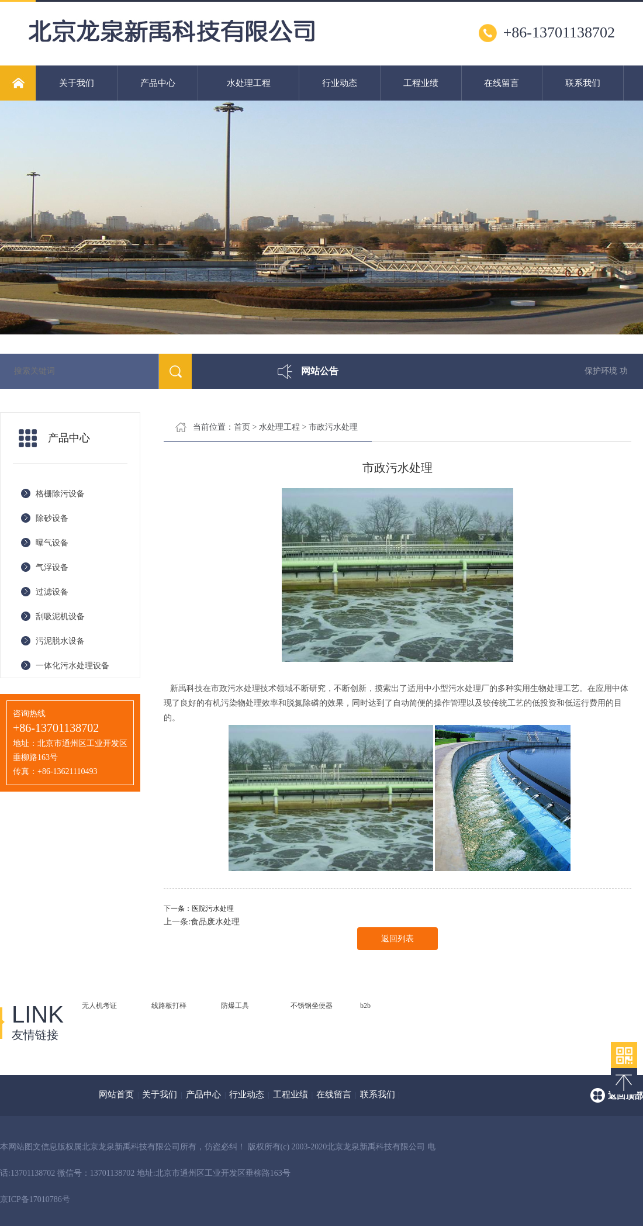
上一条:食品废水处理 (202, 921)
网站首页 (116, 1094)
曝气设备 (52, 542)
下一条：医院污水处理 (199, 908)
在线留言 (501, 83)
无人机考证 (99, 1005)
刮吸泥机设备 (60, 616)
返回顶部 (625, 1095)
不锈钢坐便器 (312, 1005)
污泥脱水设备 (60, 641)
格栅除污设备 (60, 493)
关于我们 (76, 83)
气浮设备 (52, 567)
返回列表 (397, 938)
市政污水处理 (333, 427)
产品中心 (157, 83)
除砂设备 (52, 518)
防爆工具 (235, 1005)
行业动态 (339, 83)
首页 (242, 427)
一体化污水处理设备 (72, 665)
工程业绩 (420, 83)
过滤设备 (52, 592)
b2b (365, 1005)
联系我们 (582, 83)
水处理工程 (249, 83)
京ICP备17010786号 (35, 1199)
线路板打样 (168, 1005)
